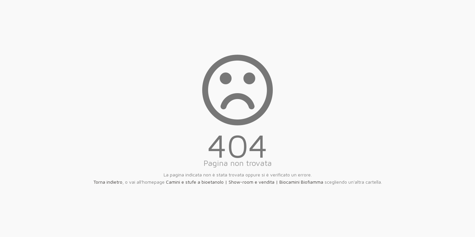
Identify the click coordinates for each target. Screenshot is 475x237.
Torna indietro (107, 182)
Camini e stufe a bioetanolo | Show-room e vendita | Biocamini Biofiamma (244, 182)
